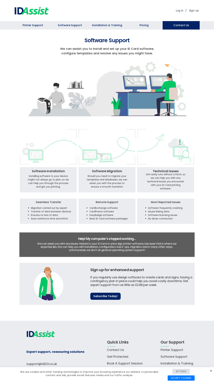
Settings (181, 371)
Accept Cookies (181, 378)
